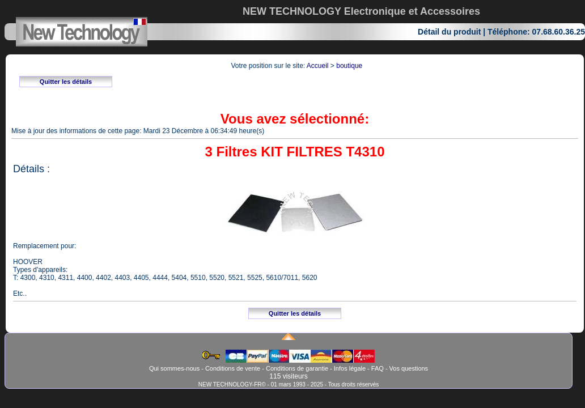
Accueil (318, 66)
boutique (349, 66)
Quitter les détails (66, 81)
